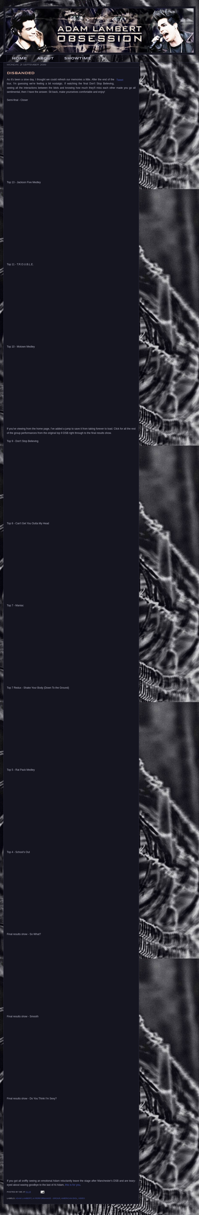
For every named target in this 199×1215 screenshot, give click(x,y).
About (45, 58)
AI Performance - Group (46, 1198)
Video (81, 1198)
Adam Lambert (23, 1198)
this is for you (72, 1184)
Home (19, 58)
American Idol (69, 1198)
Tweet (119, 79)
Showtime (77, 58)
